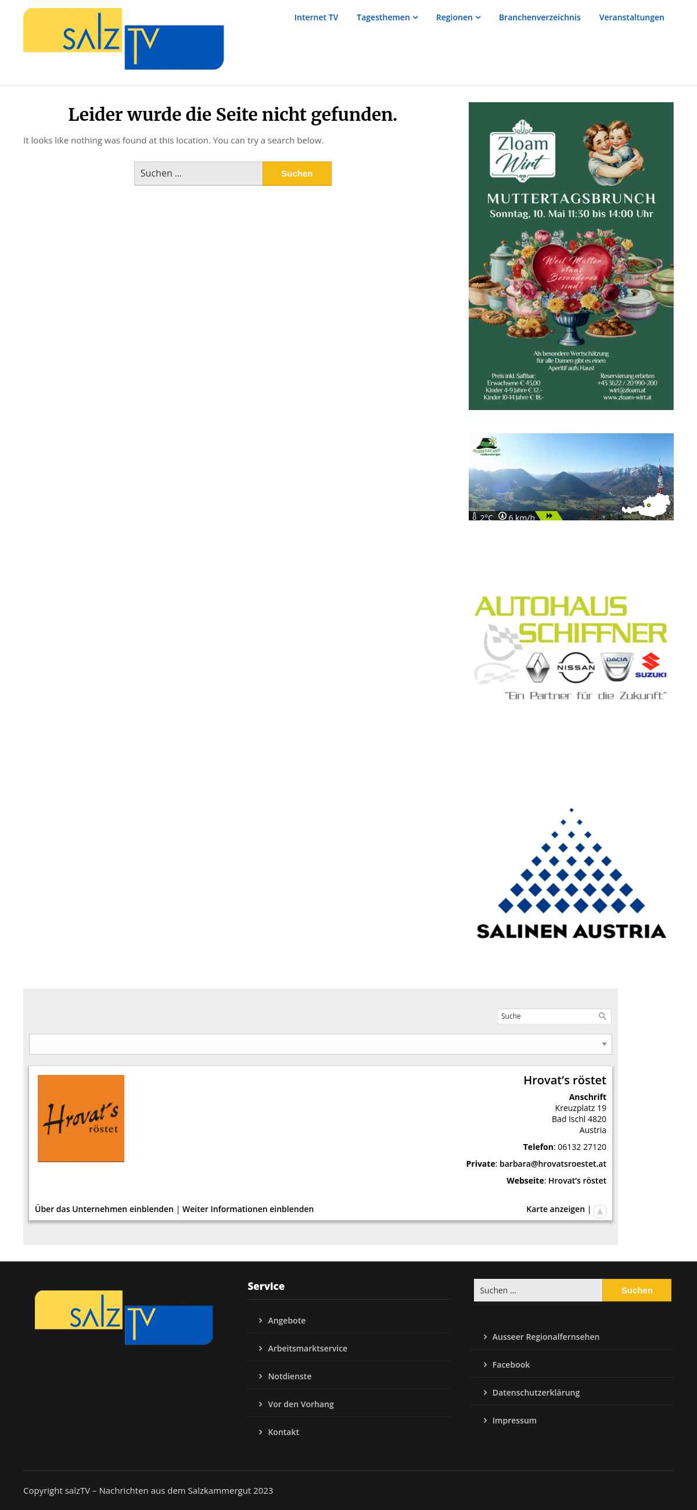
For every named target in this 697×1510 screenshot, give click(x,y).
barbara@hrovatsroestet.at (553, 1163)
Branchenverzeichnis (540, 17)
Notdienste (289, 1376)
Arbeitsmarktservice (307, 1348)
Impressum (515, 1420)
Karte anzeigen (555, 1208)
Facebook (511, 1364)
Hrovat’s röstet (577, 1180)
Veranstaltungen (631, 17)
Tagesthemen (383, 17)
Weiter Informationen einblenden (248, 1208)
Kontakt (283, 1431)
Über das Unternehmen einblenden (104, 1208)
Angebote (287, 1320)
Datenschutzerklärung (536, 1392)
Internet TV (316, 17)
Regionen (454, 17)
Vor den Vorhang (300, 1404)
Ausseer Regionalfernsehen (546, 1336)
